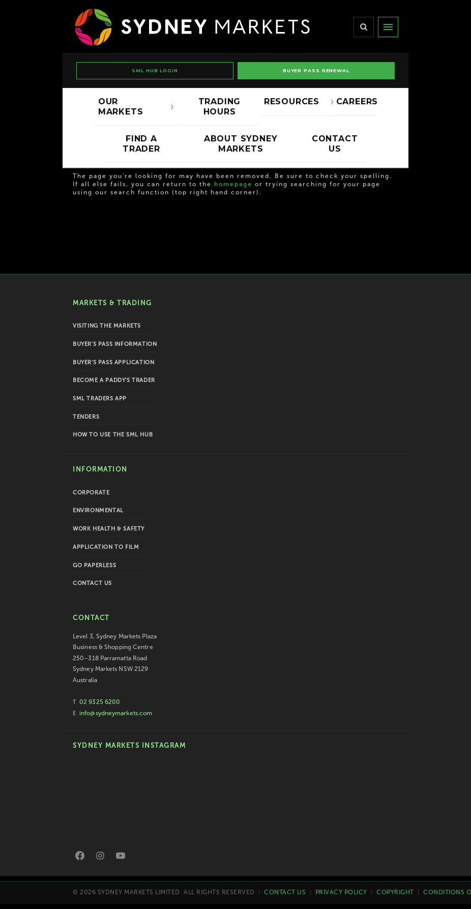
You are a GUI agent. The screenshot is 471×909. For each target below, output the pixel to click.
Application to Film (106, 547)
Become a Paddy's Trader (114, 380)
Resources (294, 101)
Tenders (86, 417)
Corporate (91, 492)
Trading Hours (219, 106)
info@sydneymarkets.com (115, 713)
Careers (356, 101)
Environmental (98, 510)
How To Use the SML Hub (113, 434)
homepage (233, 184)
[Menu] (388, 27)
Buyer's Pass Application (113, 362)
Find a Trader (141, 144)
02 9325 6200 (99, 702)
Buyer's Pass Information (115, 344)
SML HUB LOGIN (155, 70)
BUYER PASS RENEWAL (316, 70)
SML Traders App (100, 398)
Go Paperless (94, 565)
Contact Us (335, 144)
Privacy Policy (341, 892)
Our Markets (131, 106)
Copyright (395, 892)
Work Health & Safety (108, 528)
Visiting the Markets (107, 325)
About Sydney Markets (241, 144)
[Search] (364, 27)
